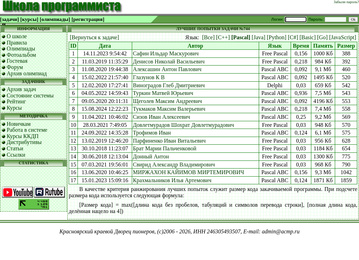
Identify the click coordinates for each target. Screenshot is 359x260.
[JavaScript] (342, 37)
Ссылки (16, 155)
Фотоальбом (21, 55)
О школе (17, 36)
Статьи (15, 148)
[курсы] (29, 19)
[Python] (276, 37)
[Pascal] (240, 37)
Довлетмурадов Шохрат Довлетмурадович (183, 125)
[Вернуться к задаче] (94, 37)
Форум (15, 67)
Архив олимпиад (27, 73)
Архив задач (21, 89)
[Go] (322, 37)
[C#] (293, 37)
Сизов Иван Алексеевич (161, 117)
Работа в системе (27, 130)
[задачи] (9, 19)
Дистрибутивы (24, 142)
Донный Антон (151, 156)
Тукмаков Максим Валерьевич (169, 109)
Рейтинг (16, 101)
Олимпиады (21, 49)
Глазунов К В (149, 77)
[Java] (258, 37)
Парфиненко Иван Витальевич (169, 141)
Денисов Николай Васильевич (169, 61)
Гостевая (17, 61)
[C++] (223, 37)
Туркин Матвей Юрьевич (163, 93)
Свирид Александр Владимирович (174, 164)
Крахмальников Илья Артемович (172, 180)
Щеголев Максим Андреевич (167, 101)
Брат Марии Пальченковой (164, 148)
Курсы (14, 108)
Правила (17, 43)
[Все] (208, 37)
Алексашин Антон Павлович (167, 69)
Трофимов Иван (152, 133)
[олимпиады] (55, 19)
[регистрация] (88, 19)
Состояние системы (30, 95)
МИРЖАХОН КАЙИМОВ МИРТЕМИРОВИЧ (188, 172)
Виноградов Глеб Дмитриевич (169, 85)
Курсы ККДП (23, 136)
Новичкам (19, 124)
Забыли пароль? (346, 2)
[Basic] (307, 37)
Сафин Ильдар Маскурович (165, 53)
